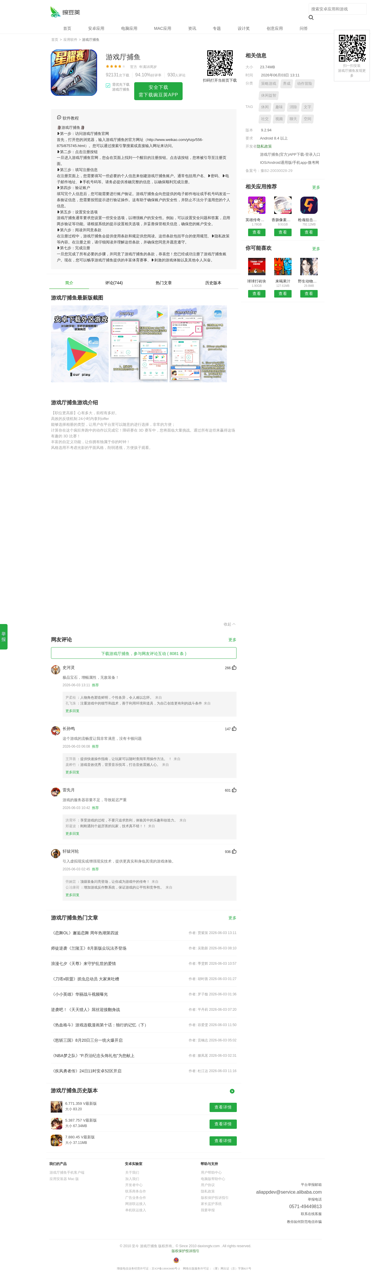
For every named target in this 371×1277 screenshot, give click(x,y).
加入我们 (132, 1179)
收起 (230, 624)
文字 (307, 107)
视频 (279, 119)
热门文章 (164, 282)
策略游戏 (268, 83)
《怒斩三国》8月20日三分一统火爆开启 (87, 1040)
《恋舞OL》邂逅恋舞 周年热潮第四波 (85, 933)
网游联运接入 (135, 1204)
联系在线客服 (311, 1214)
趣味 (279, 107)
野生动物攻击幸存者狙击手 (309, 281)
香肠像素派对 (283, 220)
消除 (293, 107)
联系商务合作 (135, 1191)
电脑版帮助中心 (213, 1179)
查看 (256, 232)
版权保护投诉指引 (215, 1198)
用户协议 (208, 1185)
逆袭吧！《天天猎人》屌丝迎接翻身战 (85, 1009)
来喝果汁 (282, 281)
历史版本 (213, 282)
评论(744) (114, 282)
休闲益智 (268, 95)
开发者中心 (134, 1185)
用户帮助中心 (211, 1172)
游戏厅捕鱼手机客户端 (67, 1172)
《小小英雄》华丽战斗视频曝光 (79, 994)
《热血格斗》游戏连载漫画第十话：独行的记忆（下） (99, 1025)
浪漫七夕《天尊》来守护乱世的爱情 (83, 963)
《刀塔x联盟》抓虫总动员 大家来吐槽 (85, 979)
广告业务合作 (135, 1198)
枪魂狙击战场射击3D (309, 220)
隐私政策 (264, 146)
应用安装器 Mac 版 (64, 1179)
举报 (3, 636)
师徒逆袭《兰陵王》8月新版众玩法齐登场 (88, 948)
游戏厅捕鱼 (65, 11)
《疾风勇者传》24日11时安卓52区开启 (86, 1071)
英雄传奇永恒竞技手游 (256, 220)
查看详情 (223, 1107)
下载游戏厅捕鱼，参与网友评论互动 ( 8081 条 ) (143, 653)
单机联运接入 (135, 1210)
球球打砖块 (256, 281)
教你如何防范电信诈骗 (304, 1222)
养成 (286, 83)
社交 (265, 119)
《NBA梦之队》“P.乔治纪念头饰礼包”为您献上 (92, 1055)
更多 (232, 640)
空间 (307, 119)
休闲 (265, 107)
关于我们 (132, 1172)
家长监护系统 (211, 1204)
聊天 (293, 119)
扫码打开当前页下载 (220, 80)
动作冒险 (304, 83)
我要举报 (208, 1210)
